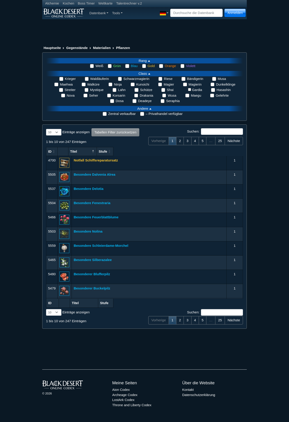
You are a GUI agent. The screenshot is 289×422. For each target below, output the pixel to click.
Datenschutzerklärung (198, 395)
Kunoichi (142, 84)
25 (220, 141)
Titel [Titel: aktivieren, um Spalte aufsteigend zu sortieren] (77, 151)
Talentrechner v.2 (129, 3)
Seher (93, 95)
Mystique (97, 90)
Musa (222, 79)
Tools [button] (117, 13)
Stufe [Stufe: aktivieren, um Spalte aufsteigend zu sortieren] (232, 151)
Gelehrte (222, 95)
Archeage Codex (125, 395)
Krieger (70, 79)
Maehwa (66, 84)
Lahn (122, 90)
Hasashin (224, 90)
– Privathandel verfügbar (164, 114)
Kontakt (188, 390)
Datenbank (98, 13)
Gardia (197, 90)
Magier (169, 84)
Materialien (102, 48)
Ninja (118, 84)
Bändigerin (195, 79)
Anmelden (235, 13)
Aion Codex (121, 390)
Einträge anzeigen (68, 132)
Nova (71, 95)
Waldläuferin (99, 79)
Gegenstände (77, 48)
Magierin (195, 84)
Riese (168, 79)
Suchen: (215, 131)
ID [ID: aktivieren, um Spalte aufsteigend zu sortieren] (49, 151)
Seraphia (173, 101)
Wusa (172, 95)
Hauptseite (52, 48)
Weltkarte (105, 3)
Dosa (120, 101)
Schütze (146, 90)
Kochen (68, 3)
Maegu (196, 95)
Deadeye (144, 101)
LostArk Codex (123, 400)
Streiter (70, 90)
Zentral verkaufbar (122, 114)
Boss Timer (86, 3)
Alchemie (52, 3)
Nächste (234, 141)
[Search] (196, 13)
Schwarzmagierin (136, 79)
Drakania (146, 95)
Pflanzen (123, 48)
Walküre (93, 84)
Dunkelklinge (225, 84)
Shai (170, 90)
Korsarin (119, 95)
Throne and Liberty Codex (131, 405)
